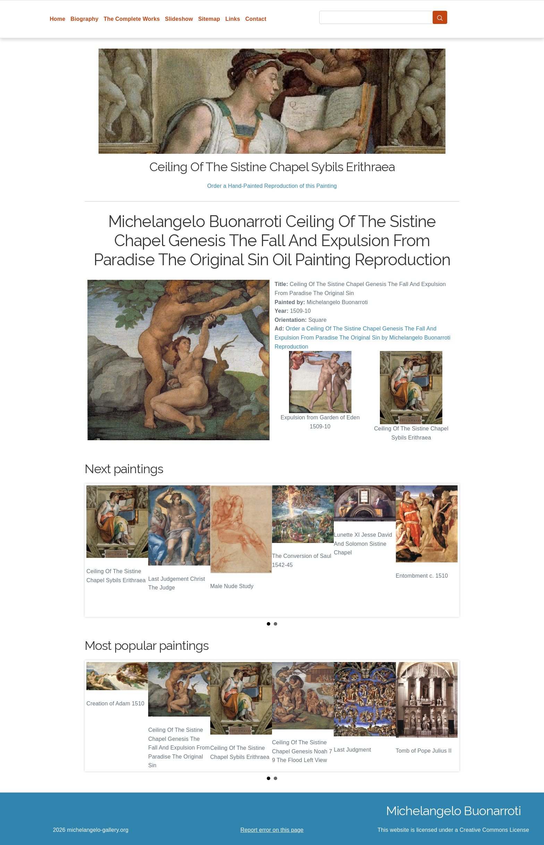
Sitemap (209, 19)
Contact (255, 19)
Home (57, 19)
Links (233, 19)
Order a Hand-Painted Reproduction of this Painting (272, 186)
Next (448, 550)
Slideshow (179, 19)
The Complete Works (132, 19)
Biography (84, 19)
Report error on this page (272, 830)
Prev (95, 550)
